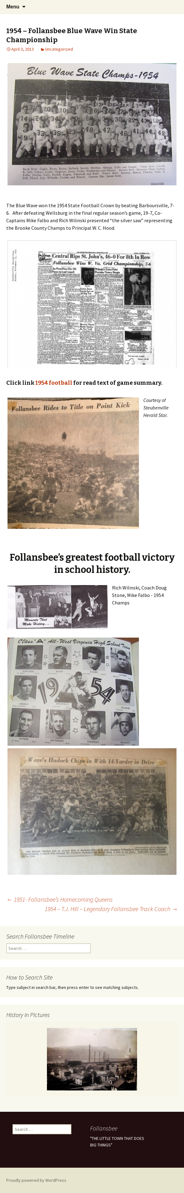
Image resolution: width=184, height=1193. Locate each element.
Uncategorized (59, 49)
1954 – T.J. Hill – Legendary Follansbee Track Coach (111, 909)
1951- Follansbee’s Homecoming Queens (59, 899)
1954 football (53, 382)
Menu (12, 6)
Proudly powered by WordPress (36, 1180)
